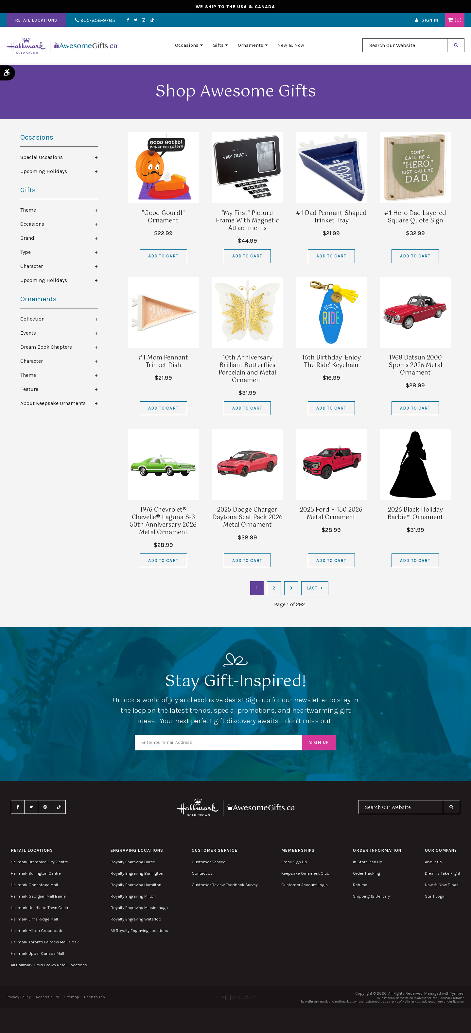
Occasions (187, 46)
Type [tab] (25, 252)
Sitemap (71, 997)
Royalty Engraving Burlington (137, 873)
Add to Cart (163, 256)
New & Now (290, 46)
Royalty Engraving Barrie (133, 861)
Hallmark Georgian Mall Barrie (38, 896)
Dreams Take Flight (442, 873)
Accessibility (47, 997)
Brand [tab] (27, 238)
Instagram (141, 21)
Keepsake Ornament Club (305, 873)
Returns (360, 884)
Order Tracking (366, 873)
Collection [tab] (32, 319)
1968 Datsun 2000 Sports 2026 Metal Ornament (415, 365)
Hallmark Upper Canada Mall (37, 953)
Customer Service (208, 861)
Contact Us (202, 873)
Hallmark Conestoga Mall (34, 884)
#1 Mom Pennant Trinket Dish (163, 361)
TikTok (149, 21)
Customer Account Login (304, 884)
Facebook (125, 21)
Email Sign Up (294, 861)
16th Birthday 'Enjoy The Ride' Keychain (331, 361)
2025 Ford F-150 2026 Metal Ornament (331, 513)
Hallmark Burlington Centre (36, 873)
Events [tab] (28, 333)
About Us (433, 861)
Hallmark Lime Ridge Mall (34, 919)
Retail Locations (36, 20)
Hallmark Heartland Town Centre (41, 907)
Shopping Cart (450, 21)
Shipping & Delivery (371, 896)
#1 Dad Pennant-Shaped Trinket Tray (331, 217)
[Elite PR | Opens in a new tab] (235, 996)
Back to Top (94, 997)
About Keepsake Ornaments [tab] (53, 403)
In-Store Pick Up (367, 861)
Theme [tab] (28, 210)
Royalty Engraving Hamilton (136, 884)
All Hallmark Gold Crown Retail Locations (49, 964)
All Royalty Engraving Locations (139, 930)
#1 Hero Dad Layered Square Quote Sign (415, 217)
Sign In (430, 20)
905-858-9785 (94, 21)
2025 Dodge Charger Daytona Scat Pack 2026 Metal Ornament (247, 517)
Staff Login (435, 896)
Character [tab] (31, 266)
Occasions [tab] (32, 224)
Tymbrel (457, 993)
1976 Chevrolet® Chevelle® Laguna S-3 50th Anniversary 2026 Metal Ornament (163, 521)
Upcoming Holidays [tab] (43, 171)
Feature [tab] (29, 389)
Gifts (218, 46)
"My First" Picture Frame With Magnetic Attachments (247, 220)
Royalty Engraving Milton (133, 896)
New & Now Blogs (442, 884)
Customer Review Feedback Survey (225, 884)
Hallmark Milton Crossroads (37, 930)
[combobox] (404, 46)
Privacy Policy (19, 997)
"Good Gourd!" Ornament (163, 217)
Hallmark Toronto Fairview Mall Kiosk (45, 941)
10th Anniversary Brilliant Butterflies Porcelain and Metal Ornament (247, 369)
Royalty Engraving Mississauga (139, 907)
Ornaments (250, 46)
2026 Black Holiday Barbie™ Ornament (415, 513)
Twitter (133, 21)
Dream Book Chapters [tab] (46, 347)
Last (312, 588)
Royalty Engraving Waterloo (136, 919)
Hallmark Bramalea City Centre (39, 861)
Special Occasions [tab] (41, 157)
